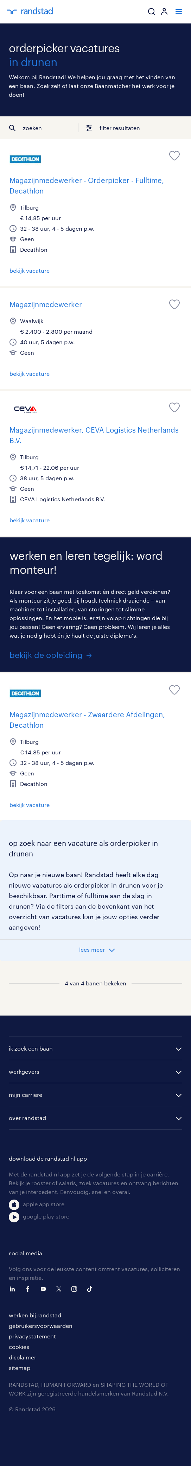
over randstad (27, 1117)
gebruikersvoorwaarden (40, 1325)
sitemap (19, 1367)
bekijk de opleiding (46, 654)
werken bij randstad (35, 1315)
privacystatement (32, 1336)
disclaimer (22, 1357)
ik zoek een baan (31, 1048)
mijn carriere (25, 1094)
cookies (19, 1346)
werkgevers (24, 1071)
